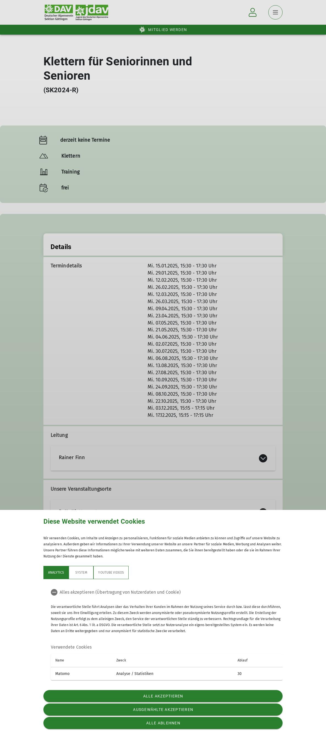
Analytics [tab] (56, 572)
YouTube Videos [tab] (111, 572)
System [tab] (81, 572)
